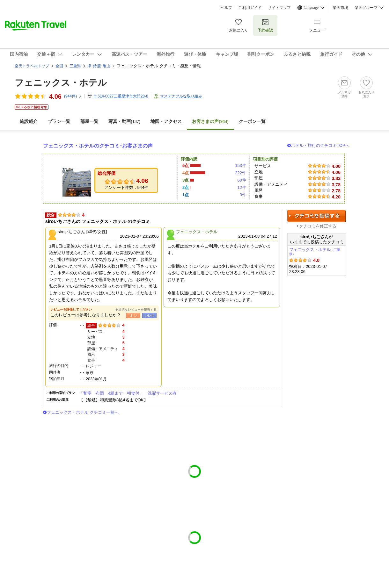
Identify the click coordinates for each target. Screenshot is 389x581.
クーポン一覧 (252, 121)
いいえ (149, 315)
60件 (241, 180)
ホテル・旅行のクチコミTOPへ (320, 145)
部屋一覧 (89, 121)
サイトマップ (279, 7)
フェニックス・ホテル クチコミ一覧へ (83, 412)
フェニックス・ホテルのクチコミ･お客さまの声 (98, 145)
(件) (73, 96)
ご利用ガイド (250, 7)
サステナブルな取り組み (181, 96)
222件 (240, 172)
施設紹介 (29, 121)
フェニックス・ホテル (61, 83)
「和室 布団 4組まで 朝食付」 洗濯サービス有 (128, 393)
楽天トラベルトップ (32, 66)
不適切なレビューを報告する (136, 309)
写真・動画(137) (124, 121)
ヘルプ (226, 7)
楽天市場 (340, 7)
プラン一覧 (59, 121)
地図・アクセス (166, 121)
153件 (240, 165)
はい (133, 315)
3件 (243, 194)
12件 (241, 187)
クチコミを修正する (317, 226)
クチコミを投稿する (316, 216)
